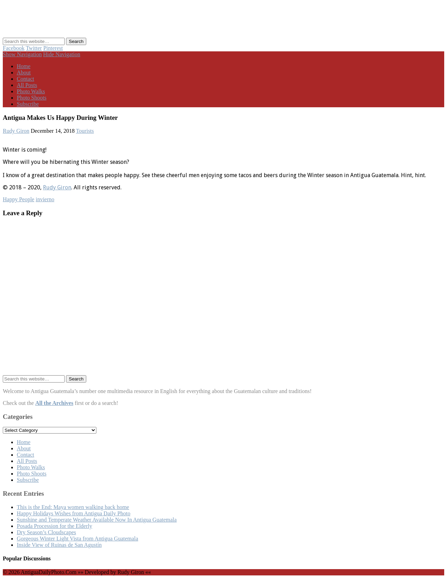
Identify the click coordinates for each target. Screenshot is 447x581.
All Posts (27, 85)
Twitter (34, 48)
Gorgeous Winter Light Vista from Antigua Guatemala (77, 539)
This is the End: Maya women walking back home (73, 507)
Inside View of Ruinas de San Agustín (59, 545)
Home (23, 66)
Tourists (85, 131)
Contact (25, 79)
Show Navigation (22, 54)
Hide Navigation (61, 54)
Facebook (13, 48)
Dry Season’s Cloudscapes (46, 532)
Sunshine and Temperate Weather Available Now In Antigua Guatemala (97, 520)
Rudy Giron (16, 131)
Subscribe (28, 104)
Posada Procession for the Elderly (54, 526)
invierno (45, 199)
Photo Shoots (31, 98)
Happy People (18, 199)
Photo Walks (31, 91)
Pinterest (53, 48)
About (24, 72)
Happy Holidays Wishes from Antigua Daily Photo (73, 513)
